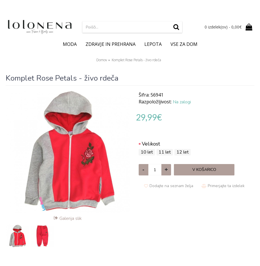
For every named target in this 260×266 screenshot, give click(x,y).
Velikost (151, 143)
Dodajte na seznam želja (171, 186)
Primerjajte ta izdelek (226, 186)
